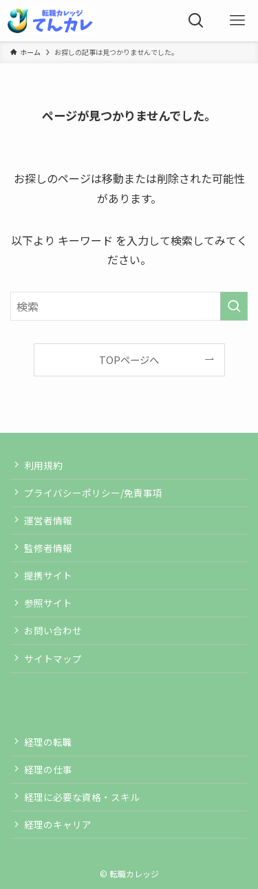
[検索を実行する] (234, 306)
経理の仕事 (48, 769)
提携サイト (48, 575)
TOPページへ (129, 359)
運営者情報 (48, 520)
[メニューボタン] (237, 20)
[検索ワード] (129, 306)
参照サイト (48, 603)
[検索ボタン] (196, 20)
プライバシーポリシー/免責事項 (93, 493)
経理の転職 (48, 742)
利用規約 (43, 465)
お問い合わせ (53, 630)
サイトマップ (53, 658)
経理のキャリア (58, 824)
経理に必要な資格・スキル (82, 797)
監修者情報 (48, 548)
